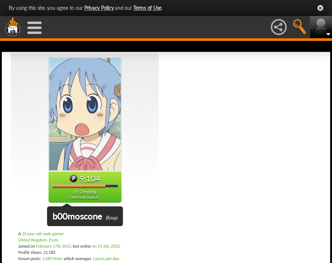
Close (320, 8)
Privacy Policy (99, 8)
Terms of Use (147, 8)
